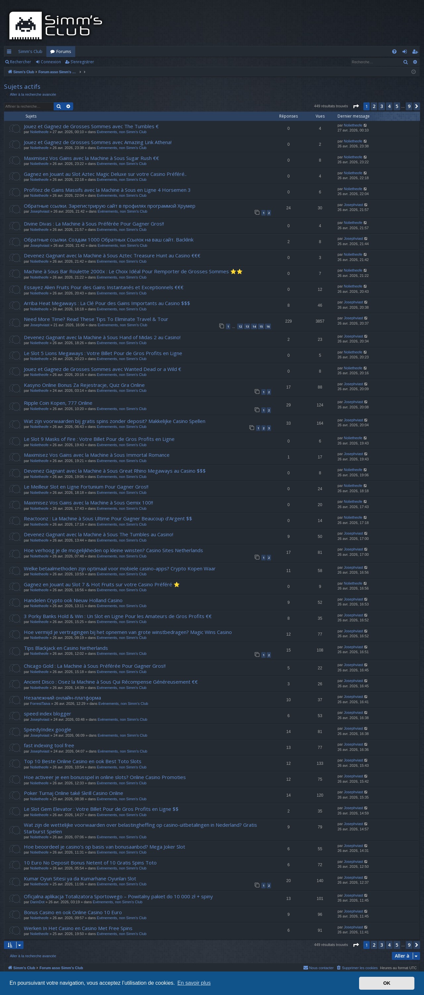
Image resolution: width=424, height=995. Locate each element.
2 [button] (374, 106)
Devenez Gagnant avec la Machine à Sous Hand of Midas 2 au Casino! (102, 337)
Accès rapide (10, 52)
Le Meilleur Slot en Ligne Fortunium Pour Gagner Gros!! (86, 486)
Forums (63, 51)
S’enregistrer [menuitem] (416, 52)
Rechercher (20, 62)
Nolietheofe (39, 132)
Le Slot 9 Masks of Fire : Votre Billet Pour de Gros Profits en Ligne (99, 439)
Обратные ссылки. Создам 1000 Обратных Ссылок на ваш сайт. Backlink (108, 239)
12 (240, 326)
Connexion (51, 62)
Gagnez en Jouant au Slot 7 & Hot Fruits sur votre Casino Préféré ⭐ (102, 584)
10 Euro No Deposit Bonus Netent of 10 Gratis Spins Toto (90, 862)
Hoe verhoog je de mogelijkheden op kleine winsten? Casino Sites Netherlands (113, 550)
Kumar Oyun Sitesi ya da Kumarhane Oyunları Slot (80, 878)
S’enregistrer (82, 62)
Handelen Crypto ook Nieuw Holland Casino (73, 600)
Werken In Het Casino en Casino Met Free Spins (78, 928)
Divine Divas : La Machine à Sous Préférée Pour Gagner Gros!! (94, 223)
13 (247, 326)
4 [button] (389, 106)
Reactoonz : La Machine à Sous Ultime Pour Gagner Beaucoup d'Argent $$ (108, 518)
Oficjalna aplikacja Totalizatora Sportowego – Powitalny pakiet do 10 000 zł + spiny (118, 896)
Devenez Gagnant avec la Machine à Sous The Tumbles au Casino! (98, 534)
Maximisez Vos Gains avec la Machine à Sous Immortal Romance (97, 454)
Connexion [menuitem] (406, 52)
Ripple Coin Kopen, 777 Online (58, 402)
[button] (356, 106)
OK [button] (387, 983)
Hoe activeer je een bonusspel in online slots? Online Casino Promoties (105, 777)
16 (268, 326)
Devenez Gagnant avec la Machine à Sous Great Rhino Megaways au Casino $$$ (115, 470)
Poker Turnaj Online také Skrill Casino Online (73, 793)
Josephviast (39, 211)
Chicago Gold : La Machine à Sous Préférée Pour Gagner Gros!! (95, 665)
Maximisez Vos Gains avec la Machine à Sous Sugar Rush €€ (91, 158)
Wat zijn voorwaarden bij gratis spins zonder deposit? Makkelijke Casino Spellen (114, 421)
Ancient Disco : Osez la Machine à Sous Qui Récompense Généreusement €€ (111, 681)
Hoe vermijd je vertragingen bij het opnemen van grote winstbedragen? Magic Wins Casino (128, 632)
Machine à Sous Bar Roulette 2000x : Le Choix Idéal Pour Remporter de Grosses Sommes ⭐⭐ (133, 271)
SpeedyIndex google (47, 729)
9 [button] (409, 106)
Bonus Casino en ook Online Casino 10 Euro (73, 912)
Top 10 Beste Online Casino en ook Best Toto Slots (82, 761)
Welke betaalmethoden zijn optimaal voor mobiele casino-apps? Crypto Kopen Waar (120, 568)
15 (261, 326)
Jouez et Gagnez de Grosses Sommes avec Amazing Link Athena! (98, 142)
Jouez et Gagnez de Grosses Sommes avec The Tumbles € (91, 126)
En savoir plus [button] (194, 983)
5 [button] (397, 106)
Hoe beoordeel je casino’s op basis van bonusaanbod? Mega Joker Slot (104, 846)
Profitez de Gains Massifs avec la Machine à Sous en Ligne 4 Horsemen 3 (107, 189)
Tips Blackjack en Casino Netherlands (66, 648)
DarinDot (37, 902)
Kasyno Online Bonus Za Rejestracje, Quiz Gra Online (84, 385)
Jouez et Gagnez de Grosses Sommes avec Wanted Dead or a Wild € (102, 369)
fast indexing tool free (49, 745)
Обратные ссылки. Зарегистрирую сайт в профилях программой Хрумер (109, 205)
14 (254, 326)
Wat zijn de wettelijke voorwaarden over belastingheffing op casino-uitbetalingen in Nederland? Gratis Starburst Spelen (140, 827)
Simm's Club (30, 51)
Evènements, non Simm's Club (121, 132)
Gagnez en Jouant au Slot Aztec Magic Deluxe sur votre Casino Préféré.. (105, 174)
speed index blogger (47, 713)
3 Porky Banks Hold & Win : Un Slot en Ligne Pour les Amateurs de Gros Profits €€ (118, 616)
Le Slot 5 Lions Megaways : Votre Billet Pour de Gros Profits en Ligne (103, 353)
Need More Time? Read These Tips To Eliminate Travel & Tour (96, 319)
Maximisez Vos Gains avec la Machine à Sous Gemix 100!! (88, 502)
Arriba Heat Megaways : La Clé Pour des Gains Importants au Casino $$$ (107, 303)
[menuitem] (394, 51)
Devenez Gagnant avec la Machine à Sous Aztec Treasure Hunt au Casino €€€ (112, 255)
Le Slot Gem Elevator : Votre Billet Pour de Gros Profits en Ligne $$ (101, 809)
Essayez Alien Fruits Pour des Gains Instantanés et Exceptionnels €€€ (104, 287)
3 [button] (381, 106)
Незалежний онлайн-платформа (62, 697)
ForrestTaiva (40, 704)
